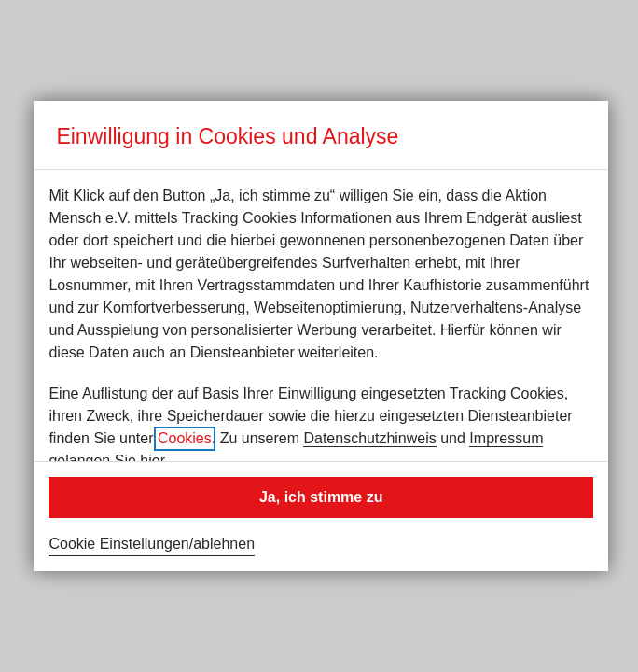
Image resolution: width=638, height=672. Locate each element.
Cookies (185, 438)
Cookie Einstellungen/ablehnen (152, 544)
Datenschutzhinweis (369, 438)
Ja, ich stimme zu (321, 497)
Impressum (506, 438)
